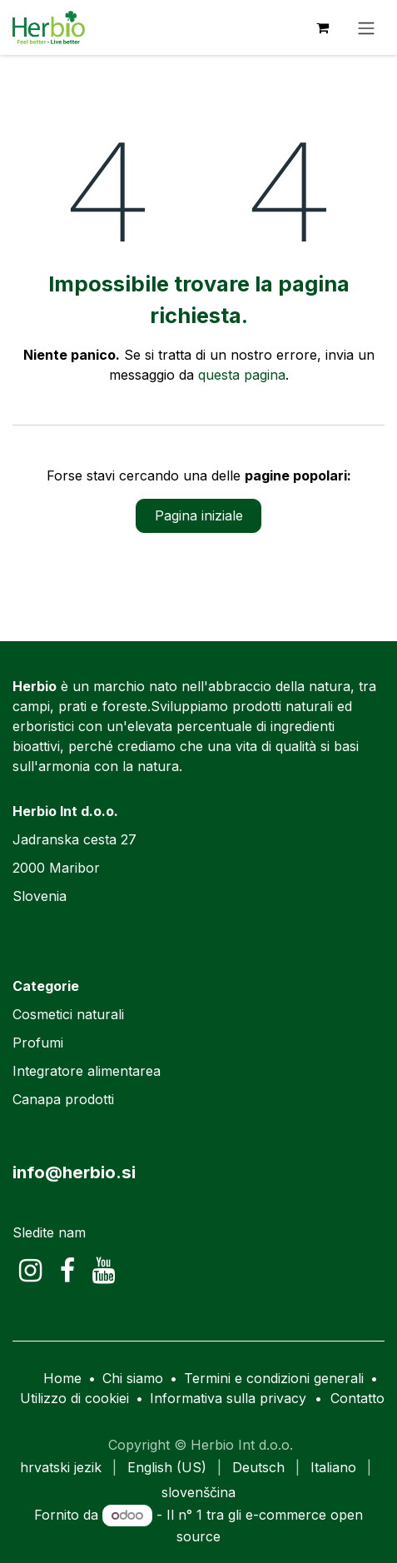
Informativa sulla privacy (228, 1398)
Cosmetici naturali (68, 1014)
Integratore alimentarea (86, 1071)
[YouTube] (103, 1270)
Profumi (37, 1042)
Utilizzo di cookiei (74, 1398)
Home (62, 1378)
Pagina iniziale (199, 515)
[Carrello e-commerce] (322, 27)
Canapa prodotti (63, 1099)
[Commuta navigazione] (366, 27)
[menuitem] (61, 1467)
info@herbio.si (74, 1172)
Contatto (357, 1398)
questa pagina (241, 374)
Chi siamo (132, 1378)
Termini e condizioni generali (274, 1378)
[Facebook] (67, 1270)
